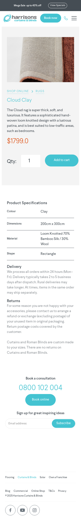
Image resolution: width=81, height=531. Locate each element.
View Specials (57, 5)
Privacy (62, 491)
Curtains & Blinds (27, 477)
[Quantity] (31, 161)
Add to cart (62, 160)
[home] (20, 18)
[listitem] (40, 59)
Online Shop (38, 491)
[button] (73, 18)
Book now (50, 18)
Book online (40, 399)
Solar (42, 477)
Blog (7, 491)
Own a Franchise (58, 477)
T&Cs (51, 491)
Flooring (9, 477)
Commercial (21, 491)
